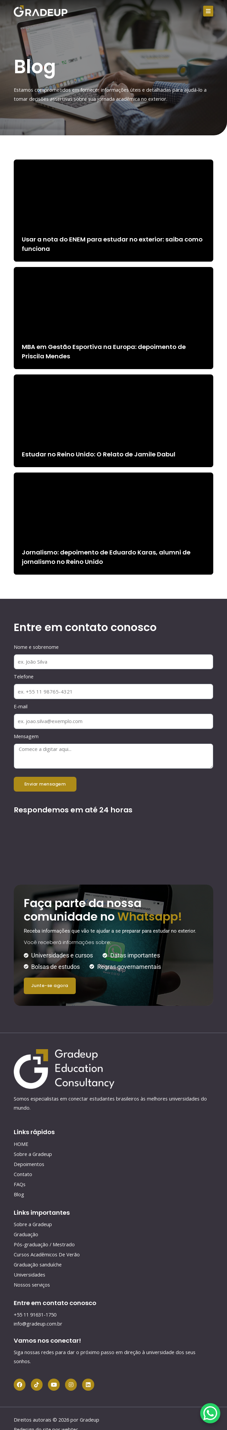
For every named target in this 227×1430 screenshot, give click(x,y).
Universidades (29, 1274)
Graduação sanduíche (38, 1264)
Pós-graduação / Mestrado (44, 1244)
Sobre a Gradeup (33, 1154)
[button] (208, 11)
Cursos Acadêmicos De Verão (47, 1254)
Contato (23, 1174)
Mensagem (26, 736)
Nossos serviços (32, 1284)
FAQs (19, 1184)
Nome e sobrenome (36, 646)
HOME (21, 1144)
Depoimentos (29, 1164)
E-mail (20, 706)
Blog (19, 1194)
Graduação (26, 1234)
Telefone (24, 676)
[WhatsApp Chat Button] (210, 1413)
